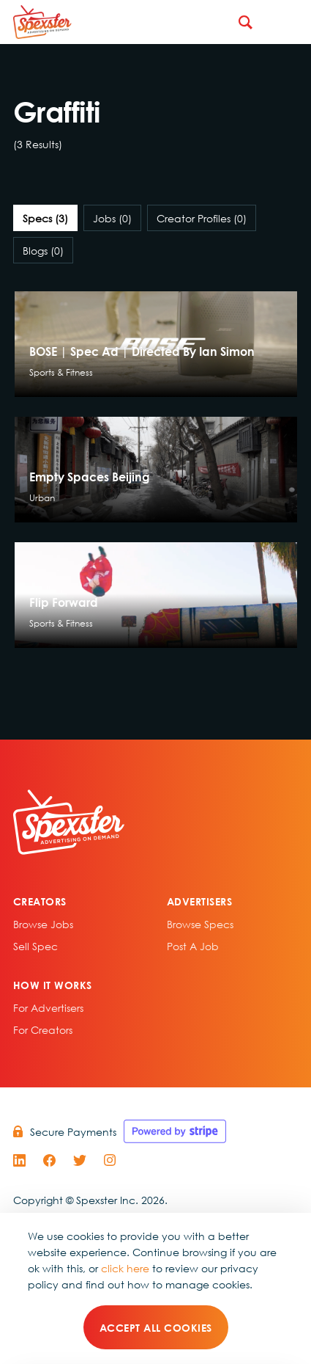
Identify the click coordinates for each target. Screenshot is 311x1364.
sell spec (35, 945)
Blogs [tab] (43, 250)
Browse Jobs (43, 923)
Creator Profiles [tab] (202, 218)
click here (125, 1268)
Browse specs (200, 923)
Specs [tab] (45, 218)
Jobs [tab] (112, 218)
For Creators (42, 1029)
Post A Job (193, 945)
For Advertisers (48, 1007)
